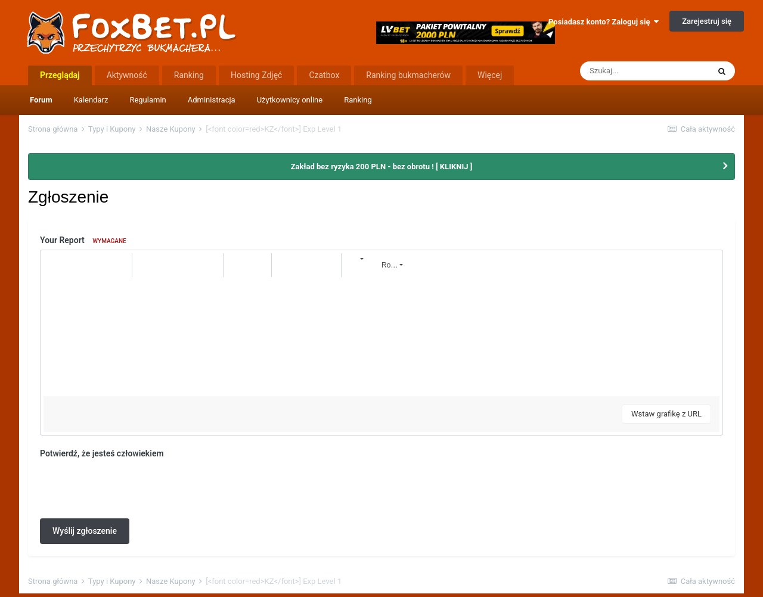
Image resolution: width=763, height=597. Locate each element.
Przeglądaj (60, 75)
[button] (54, 265)
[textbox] (381, 336)
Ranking (358, 99)
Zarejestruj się (706, 21)
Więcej (489, 75)
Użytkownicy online (290, 99)
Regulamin (147, 99)
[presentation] (130, 486)
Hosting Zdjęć (257, 75)
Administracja (211, 99)
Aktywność (127, 75)
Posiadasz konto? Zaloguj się (603, 21)
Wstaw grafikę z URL (666, 413)
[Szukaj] (644, 70)
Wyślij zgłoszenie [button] (84, 531)
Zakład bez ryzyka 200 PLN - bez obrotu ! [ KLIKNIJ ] (382, 166)
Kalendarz (91, 99)
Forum (41, 99)
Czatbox (324, 75)
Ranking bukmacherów (408, 75)
